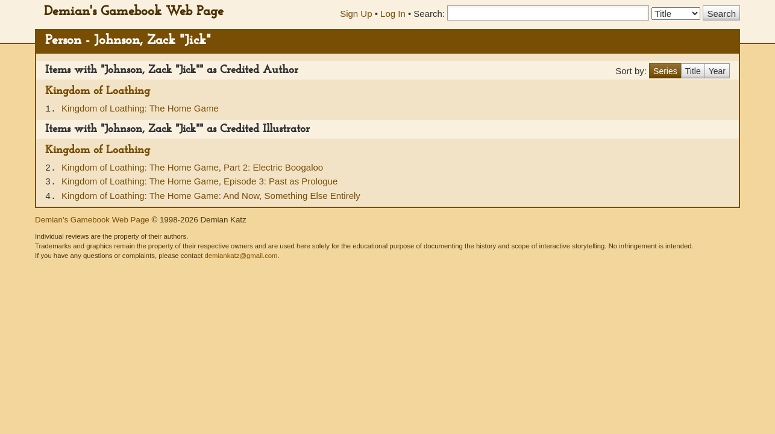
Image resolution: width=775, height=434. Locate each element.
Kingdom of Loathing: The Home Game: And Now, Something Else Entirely (210, 195)
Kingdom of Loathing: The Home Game (140, 108)
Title (693, 71)
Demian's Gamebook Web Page (134, 12)
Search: (429, 13)
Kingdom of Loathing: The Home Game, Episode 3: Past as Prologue (199, 181)
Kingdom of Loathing (97, 91)
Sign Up (356, 13)
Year (717, 71)
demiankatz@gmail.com (240, 255)
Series (665, 71)
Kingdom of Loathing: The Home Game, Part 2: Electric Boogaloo (192, 167)
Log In (393, 13)
